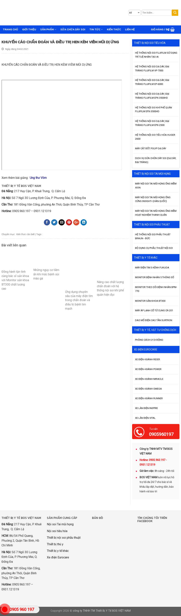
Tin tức (96, 29)
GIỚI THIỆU (29, 29)
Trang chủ (10, 29)
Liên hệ (130, 29)
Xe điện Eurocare (58, 557)
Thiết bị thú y (55, 544)
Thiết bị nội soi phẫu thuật (64, 537)
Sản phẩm (48, 29)
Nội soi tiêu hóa (57, 531)
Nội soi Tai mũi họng (60, 524)
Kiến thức (114, 29)
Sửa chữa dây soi (72, 29)
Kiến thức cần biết (25, 234)
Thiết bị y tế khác (58, 551)
